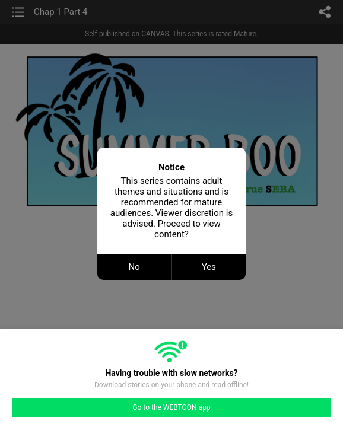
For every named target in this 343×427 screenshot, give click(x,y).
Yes (209, 267)
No (134, 267)
